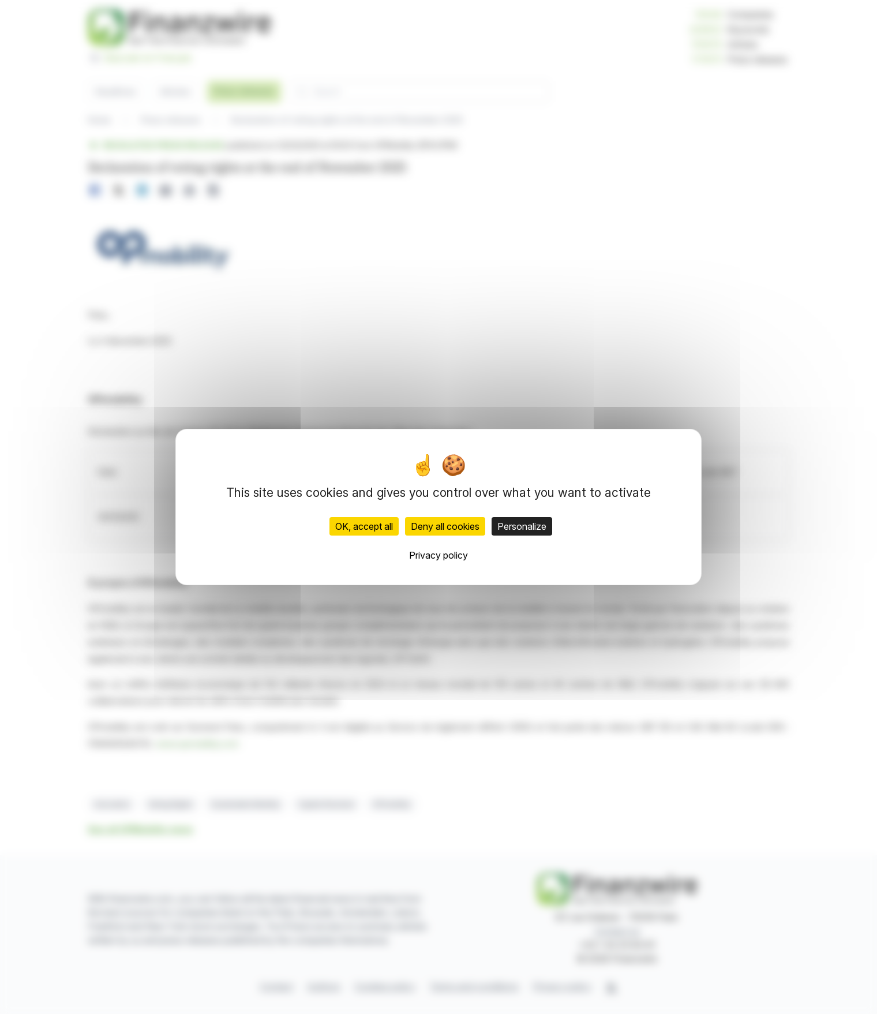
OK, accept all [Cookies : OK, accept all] (364, 526)
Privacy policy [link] (438, 555)
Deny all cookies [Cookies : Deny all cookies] (445, 526)
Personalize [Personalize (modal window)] (521, 526)
